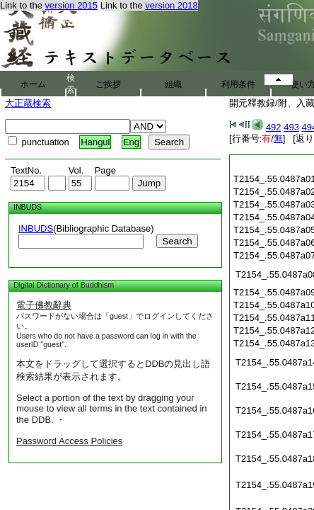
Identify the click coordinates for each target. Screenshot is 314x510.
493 (291, 127)
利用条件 (238, 84)
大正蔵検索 (28, 103)
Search (177, 241)
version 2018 (171, 5)
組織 (173, 84)
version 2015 (71, 5)
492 (273, 127)
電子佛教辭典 (43, 305)
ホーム (33, 84)
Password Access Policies (69, 441)
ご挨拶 (108, 84)
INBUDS (35, 228)
